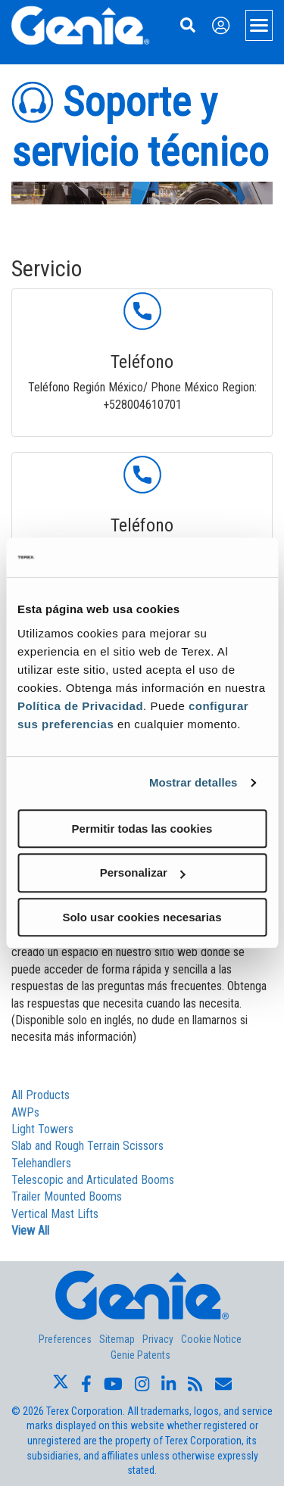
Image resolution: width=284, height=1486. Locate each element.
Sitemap (117, 1339)
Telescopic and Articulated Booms (92, 1180)
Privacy (157, 1339)
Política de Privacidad (80, 705)
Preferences (65, 1339)
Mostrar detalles (193, 782)
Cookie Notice (211, 1339)
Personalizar (143, 872)
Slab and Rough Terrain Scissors (87, 1146)
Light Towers (42, 1129)
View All (30, 1230)
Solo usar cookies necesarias (141, 917)
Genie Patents (140, 1355)
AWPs (25, 1112)
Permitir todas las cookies (142, 828)
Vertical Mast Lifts (54, 1214)
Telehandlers (41, 1163)
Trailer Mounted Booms (66, 1196)
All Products (40, 1095)
